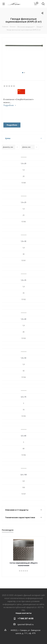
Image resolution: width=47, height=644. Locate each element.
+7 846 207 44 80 (25, 618)
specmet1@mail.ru (25, 624)
